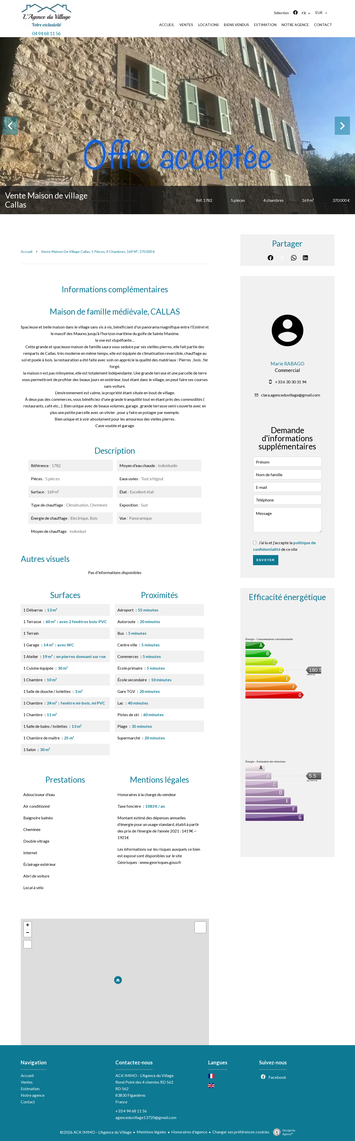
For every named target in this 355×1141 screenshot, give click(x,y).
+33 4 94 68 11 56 (131, 1110)
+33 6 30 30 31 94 (290, 381)
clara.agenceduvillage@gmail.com (290, 394)
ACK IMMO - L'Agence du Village (144, 1075)
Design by (282, 1132)
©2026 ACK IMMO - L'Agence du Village (96, 1132)
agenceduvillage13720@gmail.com (145, 1117)
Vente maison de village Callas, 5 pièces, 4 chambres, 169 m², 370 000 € (98, 251)
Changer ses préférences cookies (240, 1131)
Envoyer (265, 560)
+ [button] (27, 925)
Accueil (26, 251)
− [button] (27, 933)
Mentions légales (151, 1131)
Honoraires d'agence (189, 1131)
